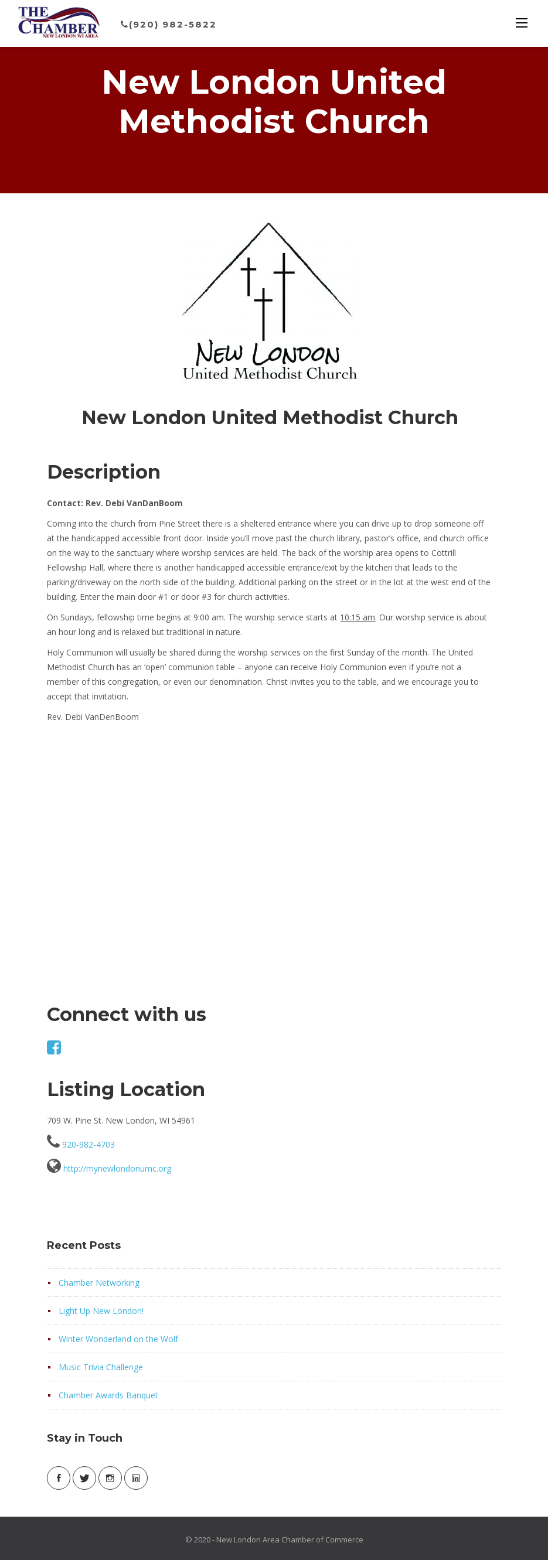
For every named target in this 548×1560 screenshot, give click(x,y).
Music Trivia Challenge (101, 1367)
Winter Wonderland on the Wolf (118, 1338)
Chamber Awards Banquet (108, 1395)
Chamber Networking (99, 1282)
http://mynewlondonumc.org (117, 1168)
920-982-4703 (88, 1144)
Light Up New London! (101, 1310)
